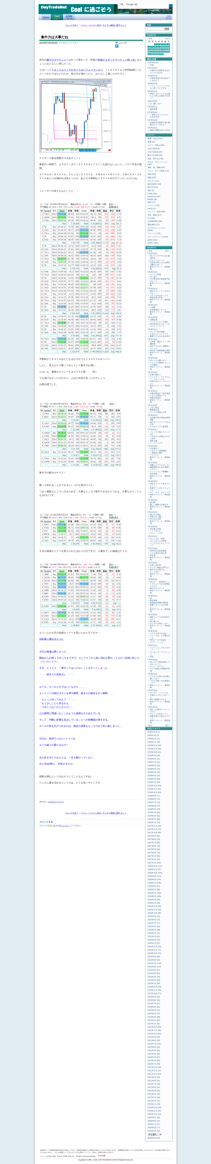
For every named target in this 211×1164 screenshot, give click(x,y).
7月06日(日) (152, 631)
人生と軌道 (154, 408)
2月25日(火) (152, 128)
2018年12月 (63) (154, 786)
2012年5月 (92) (154, 1050)
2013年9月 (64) (154, 997)
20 (149, 52)
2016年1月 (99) (154, 903)
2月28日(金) (152, 112)
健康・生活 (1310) (155, 138)
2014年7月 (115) (154, 963)
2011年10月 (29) (154, 1074)
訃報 (152, 65)
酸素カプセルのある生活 (160, 336)
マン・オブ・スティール (160, 492)
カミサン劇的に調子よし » (114, 25)
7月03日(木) (152, 674)
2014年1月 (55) (154, 983)
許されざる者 (155, 519)
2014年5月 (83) (154, 970)
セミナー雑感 (155, 274)
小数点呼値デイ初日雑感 (160, 393)
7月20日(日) (152, 415)
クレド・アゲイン (157, 666)
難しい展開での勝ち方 (159, 505)
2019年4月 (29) (154, 772)
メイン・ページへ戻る (91, 25)
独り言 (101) (153, 187)
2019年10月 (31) (154, 752)
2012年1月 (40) (154, 1064)
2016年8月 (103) (154, 879)
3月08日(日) (152, 83)
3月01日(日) (152, 101)
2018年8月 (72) (154, 799)
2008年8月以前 (154, 1138)
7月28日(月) (152, 305)
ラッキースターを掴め (159, 322)
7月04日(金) (152, 660)
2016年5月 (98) (154, 890)
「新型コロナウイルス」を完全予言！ (160, 116)
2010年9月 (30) (154, 1117)
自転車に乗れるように (51, 639)
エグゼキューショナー (55, 802)
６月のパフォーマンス (159, 334)
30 (159, 54)
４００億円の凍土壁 (158, 553)
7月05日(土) (152, 645)
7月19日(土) (152, 429)
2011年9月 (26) (154, 1077)
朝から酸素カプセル (158, 699)
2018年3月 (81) (154, 816)
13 (149, 49)
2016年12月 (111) (155, 866)
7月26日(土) (152, 329)
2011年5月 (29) (154, 1091)
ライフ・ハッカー (157, 642)
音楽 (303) (152, 174)
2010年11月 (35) (154, 1111)
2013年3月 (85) (154, 1017)
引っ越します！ (156, 104)
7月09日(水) (152, 579)
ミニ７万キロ (155, 531)
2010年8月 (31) (154, 1121)
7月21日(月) (152, 405)
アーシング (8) (154, 205)
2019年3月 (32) (154, 776)
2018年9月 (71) (154, 796)
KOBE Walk (69, 17)
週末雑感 (153, 109)
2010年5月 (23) (154, 1131)
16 (159, 49)
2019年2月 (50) (154, 779)
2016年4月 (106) (154, 893)
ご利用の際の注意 (168, 17)
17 (162, 49)
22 (155, 52)
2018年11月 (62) (154, 789)
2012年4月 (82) (154, 1054)
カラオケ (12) (153, 181)
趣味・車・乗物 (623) (156, 167)
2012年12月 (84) (154, 1027)
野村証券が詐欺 (156, 298)
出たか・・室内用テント (160, 582)
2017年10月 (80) (154, 833)
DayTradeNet (54, 7)
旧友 (152, 657)
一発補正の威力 (157, 453)
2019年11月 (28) (154, 749)
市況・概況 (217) (154, 215)
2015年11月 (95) (154, 910)
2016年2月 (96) (154, 900)
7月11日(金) (152, 548)
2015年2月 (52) (154, 940)
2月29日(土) (152, 107)
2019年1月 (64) (154, 782)
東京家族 (153, 600)
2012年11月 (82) (154, 1030)
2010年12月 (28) (154, 1107)
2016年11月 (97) (154, 869)
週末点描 (153, 441)
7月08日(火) (152, 596)
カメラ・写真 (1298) (156, 145)
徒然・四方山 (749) (155, 159)
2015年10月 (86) (154, 913)
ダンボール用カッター (159, 623)
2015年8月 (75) (154, 920)
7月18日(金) (152, 446)
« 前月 (150, 38)
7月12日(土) (152, 536)
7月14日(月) (152, 512)
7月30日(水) (152, 272)
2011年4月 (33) (154, 1094)
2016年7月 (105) (154, 883)
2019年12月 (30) (154, 745)
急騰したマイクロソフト (160, 465)
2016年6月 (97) (154, 886)
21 (152, 52)
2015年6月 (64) (154, 926)
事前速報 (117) (154, 225)
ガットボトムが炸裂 (158, 541)
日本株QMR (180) (155, 221)
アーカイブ (155, 729)
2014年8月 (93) (154, 960)
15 (155, 49)
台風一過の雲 (155, 565)
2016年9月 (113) (154, 876)
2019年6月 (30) (154, 765)
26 (168, 52)
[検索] (142, 4)
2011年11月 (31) (154, 1071)
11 (165, 47)
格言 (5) (151, 190)
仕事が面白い (155, 375)
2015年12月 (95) (154, 906)
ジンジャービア (156, 443)
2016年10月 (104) (155, 873)
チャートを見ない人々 (159, 714)
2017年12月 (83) (154, 826)
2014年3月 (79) (154, 977)
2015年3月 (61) (154, 936)
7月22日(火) (152, 391)
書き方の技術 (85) (155, 155)
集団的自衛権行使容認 (159, 603)
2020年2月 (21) (154, 739)
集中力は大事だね (157, 570)
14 (152, 49)
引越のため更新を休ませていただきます (160, 71)
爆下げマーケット (56, 59)
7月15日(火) (152, 500)
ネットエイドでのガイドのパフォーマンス (77, 69)
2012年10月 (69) (154, 1034)
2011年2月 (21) (154, 1101)
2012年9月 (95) (154, 1037)
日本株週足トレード (158, 310)
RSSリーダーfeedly (158, 640)
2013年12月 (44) (154, 987)
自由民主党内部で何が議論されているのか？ (160, 123)
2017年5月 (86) (154, 849)
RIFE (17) (152, 202)
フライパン (154, 455)
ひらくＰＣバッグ (157, 260)
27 (149, 54)
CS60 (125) (152, 194)
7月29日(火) (152, 289)
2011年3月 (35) (154, 1097)
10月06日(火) (153, 62)
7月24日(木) (152, 358)
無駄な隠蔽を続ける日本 (160, 130)
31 (162, 54)
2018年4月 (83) (154, 812)
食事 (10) (151, 142)
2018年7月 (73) (154, 802)
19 (168, 49)
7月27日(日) (152, 317)
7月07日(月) (152, 614)
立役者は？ (154, 448)
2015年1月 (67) (154, 943)
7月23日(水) (152, 372)
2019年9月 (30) (154, 755)
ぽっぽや (153, 277)
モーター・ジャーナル (159, 693)
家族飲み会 (154, 410)
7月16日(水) (152, 481)
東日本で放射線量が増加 (160, 350)
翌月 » (167, 38)
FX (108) (151, 218)
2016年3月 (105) (154, 896)
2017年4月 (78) (154, 853)
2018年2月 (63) (154, 819)
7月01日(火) (152, 707)
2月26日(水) (152, 120)
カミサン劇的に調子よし (160, 567)
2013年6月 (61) (154, 1007)
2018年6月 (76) (154, 806)
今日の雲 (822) (154, 148)
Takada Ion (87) (154, 196)
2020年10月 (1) (154, 732)
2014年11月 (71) (154, 950)
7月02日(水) (152, 690)
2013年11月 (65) (154, 990)
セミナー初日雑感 (157, 332)
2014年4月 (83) (154, 973)
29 (155, 54)
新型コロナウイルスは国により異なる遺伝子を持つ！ (160, 96)
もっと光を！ (155, 572)
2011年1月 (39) (154, 1104)
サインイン (64, 826)
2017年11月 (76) (154, 829)
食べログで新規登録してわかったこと (160, 663)
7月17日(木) (152, 463)
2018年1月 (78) (154, 822)
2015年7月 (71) (154, 923)
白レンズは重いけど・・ (160, 360)
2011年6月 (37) (154, 1087)
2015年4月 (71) (154, 933)
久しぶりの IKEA (157, 539)
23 (159, 52)
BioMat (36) (152, 199)
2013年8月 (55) (154, 1000)
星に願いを (154, 621)
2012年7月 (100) (154, 1044)
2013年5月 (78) (154, 1010)
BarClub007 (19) (154, 184)
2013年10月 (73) (154, 993)
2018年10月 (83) (154, 792)
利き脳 (152, 555)
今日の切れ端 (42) (155, 152)
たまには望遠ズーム (158, 396)
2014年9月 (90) (154, 957)
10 (162, 47)
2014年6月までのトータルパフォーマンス (160, 325)
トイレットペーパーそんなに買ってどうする (160, 87)
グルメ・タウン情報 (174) (158, 171)
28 (152, 54)
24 (162, 52)
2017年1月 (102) (154, 863)
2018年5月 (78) (154, 809)
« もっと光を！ (72, 25)
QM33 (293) (152, 240)
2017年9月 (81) (154, 836)
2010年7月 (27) (154, 1124)
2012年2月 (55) (154, 1060)
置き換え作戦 (155, 529)
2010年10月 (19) (154, 1114)
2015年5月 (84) (154, 930)
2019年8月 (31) (154, 759)
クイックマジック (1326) (158, 237)
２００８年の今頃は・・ (160, 633)
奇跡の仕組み (155, 398)
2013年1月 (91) (154, 1024)
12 (168, 47)
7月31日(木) (152, 253)
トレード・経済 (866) (156, 212)
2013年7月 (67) (154, 1003)
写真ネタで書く (156, 517)
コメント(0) (122, 42)
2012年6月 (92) (154, 1047)
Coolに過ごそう (57, 17)
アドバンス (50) (154, 233)
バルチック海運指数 (158, 451)
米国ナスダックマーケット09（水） (117, 59)
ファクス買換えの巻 (158, 412)
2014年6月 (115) (154, 967)
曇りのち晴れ (155, 515)
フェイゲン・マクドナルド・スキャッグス (160, 378)
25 (165, 52)
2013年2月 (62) (154, 1020)
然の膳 (152, 502)
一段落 (152, 307)
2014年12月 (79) (154, 946)
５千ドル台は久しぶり (159, 295)
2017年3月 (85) (154, 856)
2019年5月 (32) (154, 769)
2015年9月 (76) (154, 916)
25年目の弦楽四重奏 (158, 551)
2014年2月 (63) (154, 980)
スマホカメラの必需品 (159, 426)
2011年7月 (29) (154, 1084)
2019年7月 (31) (154, 762)
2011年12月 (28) (154, 1067)
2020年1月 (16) (154, 742)
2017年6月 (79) (154, 846)
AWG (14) (152, 209)
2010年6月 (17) (154, 1128)
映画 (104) (152, 177)
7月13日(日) (152, 526)
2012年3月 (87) (154, 1057)
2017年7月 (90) (154, 843)
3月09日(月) (152, 76)
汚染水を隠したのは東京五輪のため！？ (160, 263)
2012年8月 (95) (154, 1040)
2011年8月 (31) (154, 1081)
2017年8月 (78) (154, 839)
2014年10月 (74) (154, 953)
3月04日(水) (152, 91)
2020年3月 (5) (153, 735)
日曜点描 (153, 320)
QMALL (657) (153, 243)
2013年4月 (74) (154, 1014)
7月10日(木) (152, 563)
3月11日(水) (152, 68)
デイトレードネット (46, 17)
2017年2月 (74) (154, 859)
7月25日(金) (152, 339)
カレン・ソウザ (156, 533)
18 (165, 49)
